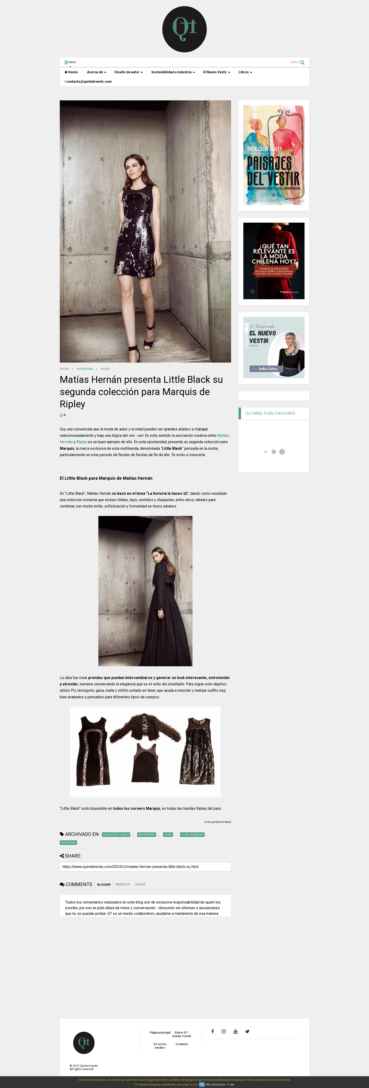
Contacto (182, 1044)
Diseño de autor (129, 72)
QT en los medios (160, 1046)
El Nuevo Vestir (216, 72)
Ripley (81, 442)
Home (71, 72)
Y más (230, 1084)
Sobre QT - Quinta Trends (181, 1034)
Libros (245, 72)
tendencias (84, 369)
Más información (215, 1084)
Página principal (160, 1032)
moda (105, 369)
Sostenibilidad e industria (173, 72)
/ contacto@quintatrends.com (88, 81)
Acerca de (96, 72)
